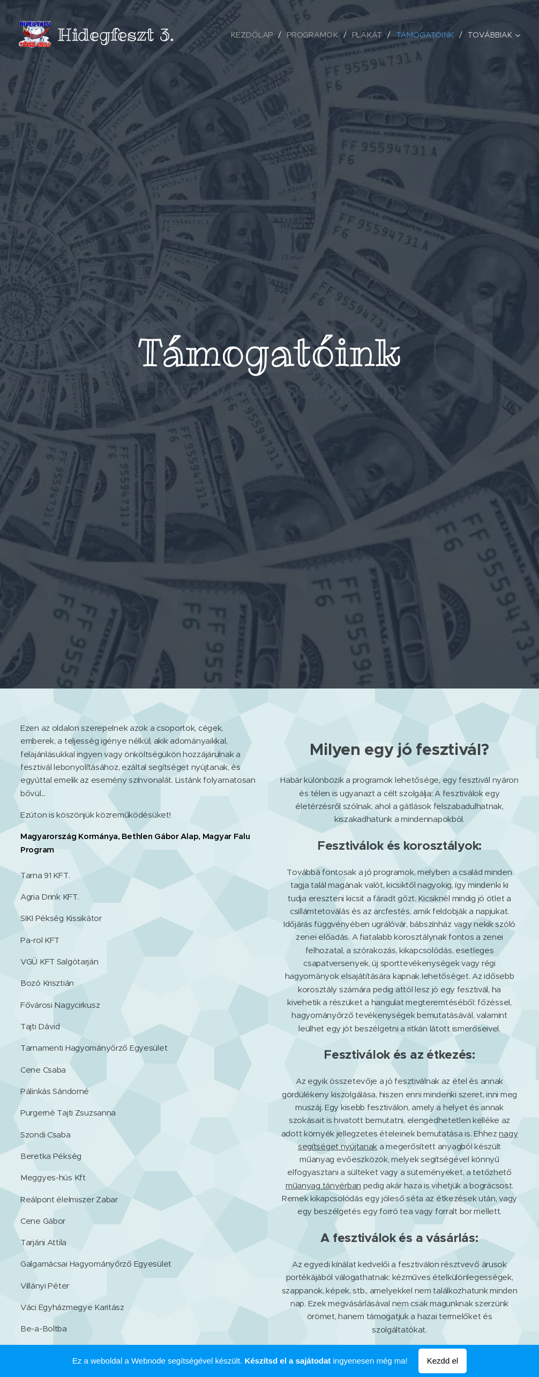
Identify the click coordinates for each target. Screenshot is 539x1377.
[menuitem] (258, 34)
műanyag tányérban (323, 1185)
